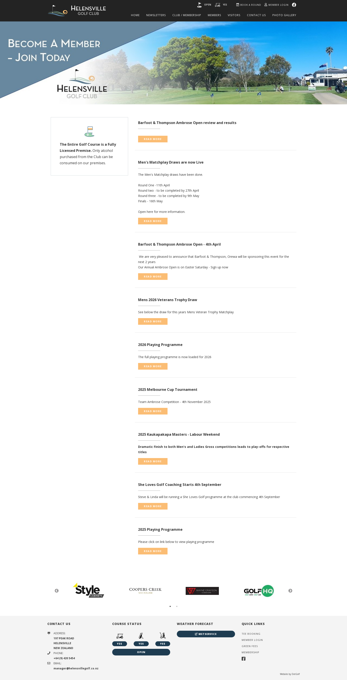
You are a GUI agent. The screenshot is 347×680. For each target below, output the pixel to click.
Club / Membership (186, 15)
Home (135, 15)
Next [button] (290, 591)
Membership (250, 652)
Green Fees (250, 646)
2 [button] (177, 606)
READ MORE (153, 139)
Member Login (276, 4)
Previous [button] (56, 591)
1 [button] (170, 606)
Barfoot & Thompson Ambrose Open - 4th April (179, 244)
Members (214, 15)
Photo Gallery (284, 15)
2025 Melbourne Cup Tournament (167, 389)
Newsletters (156, 15)
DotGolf (296, 674)
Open (207, 4)
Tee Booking (251, 633)
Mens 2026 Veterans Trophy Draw (167, 299)
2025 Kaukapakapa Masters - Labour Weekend (179, 434)
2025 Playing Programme (160, 529)
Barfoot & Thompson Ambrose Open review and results (187, 122)
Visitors (234, 15)
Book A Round (248, 4)
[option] (173, 62)
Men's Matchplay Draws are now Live (171, 162)
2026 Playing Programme (160, 344)
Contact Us (256, 15)
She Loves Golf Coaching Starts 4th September (179, 484)
